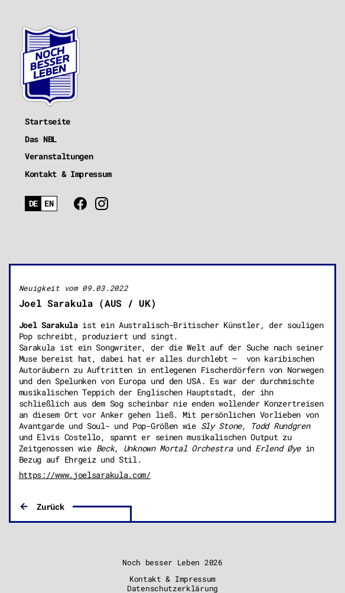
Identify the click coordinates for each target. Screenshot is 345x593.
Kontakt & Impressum (68, 173)
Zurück (50, 506)
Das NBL (41, 139)
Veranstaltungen (59, 156)
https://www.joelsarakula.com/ (85, 474)
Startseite (47, 121)
